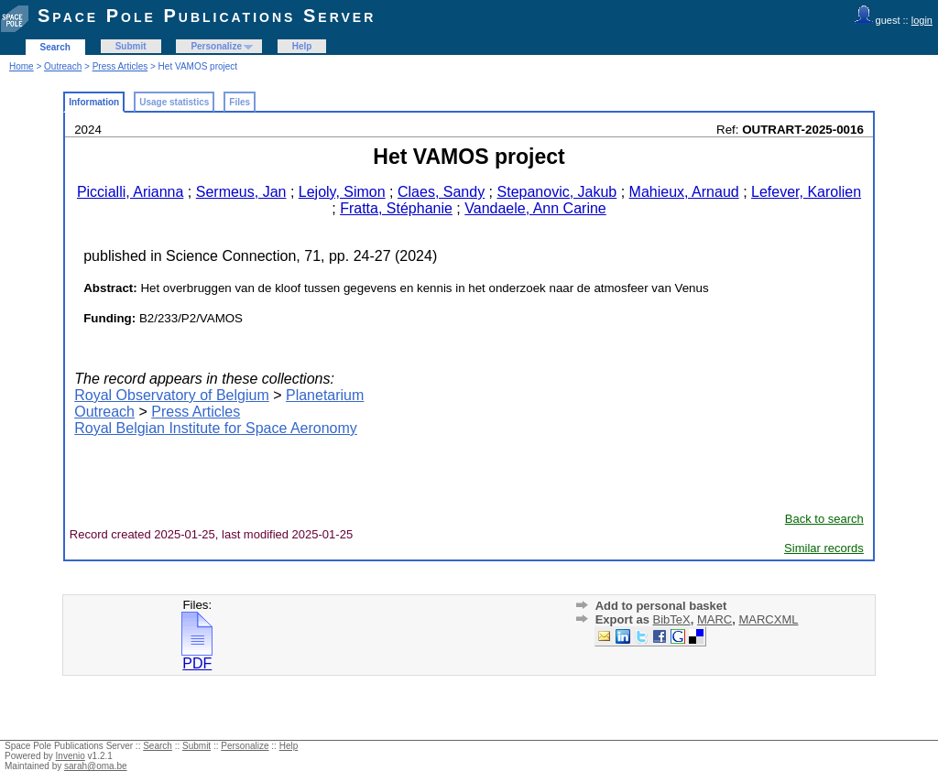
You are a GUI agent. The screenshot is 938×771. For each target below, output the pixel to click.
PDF (197, 657)
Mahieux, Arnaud (684, 192)
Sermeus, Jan (241, 192)
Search (55, 47)
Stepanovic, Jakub (557, 192)
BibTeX (671, 619)
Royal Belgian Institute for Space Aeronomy (215, 428)
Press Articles (120, 66)
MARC (714, 619)
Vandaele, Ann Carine (534, 208)
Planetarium (325, 395)
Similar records (824, 548)
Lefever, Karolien (806, 192)
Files (239, 102)
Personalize (216, 46)
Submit (131, 46)
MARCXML (768, 619)
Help (302, 46)
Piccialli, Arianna (130, 192)
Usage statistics (174, 102)
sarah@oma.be (95, 766)
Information (94, 102)
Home (21, 66)
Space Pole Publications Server (207, 15)
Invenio (70, 756)
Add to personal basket (661, 606)
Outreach (63, 66)
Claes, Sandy (441, 192)
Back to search (824, 519)
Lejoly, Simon (342, 192)
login (922, 20)
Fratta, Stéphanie (396, 208)
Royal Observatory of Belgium (171, 395)
